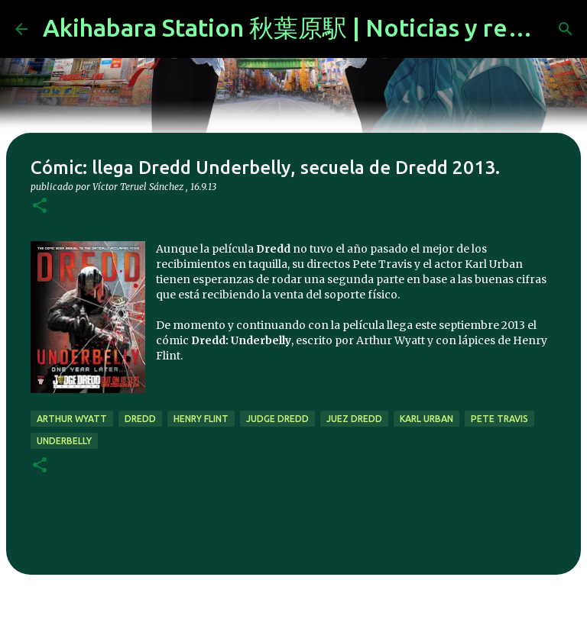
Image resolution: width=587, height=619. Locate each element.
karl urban (426, 419)
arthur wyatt (72, 419)
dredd (140, 419)
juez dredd (354, 419)
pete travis (499, 419)
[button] (40, 206)
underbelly (64, 441)
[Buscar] (565, 29)
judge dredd (277, 419)
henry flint (201, 419)
